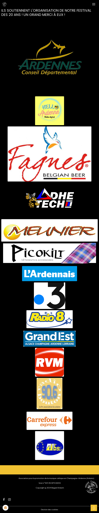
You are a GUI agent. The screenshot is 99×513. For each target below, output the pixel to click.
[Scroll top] (94, 508)
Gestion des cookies (49, 509)
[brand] (5, 4)
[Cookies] (5, 508)
